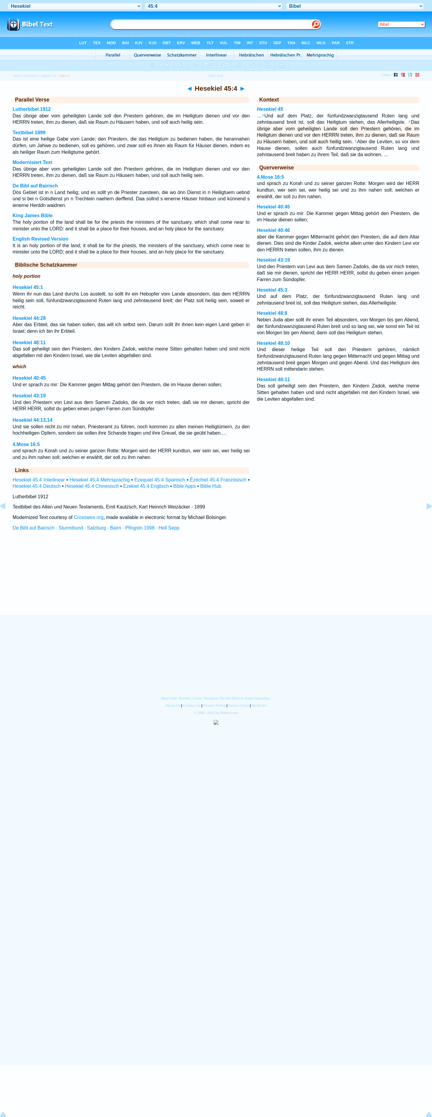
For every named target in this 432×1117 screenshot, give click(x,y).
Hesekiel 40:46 (273, 230)
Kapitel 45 (48, 75)
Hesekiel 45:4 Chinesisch (92, 486)
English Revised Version (40, 238)
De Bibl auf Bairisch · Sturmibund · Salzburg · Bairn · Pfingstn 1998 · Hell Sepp (96, 527)
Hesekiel (30, 75)
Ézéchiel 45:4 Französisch (218, 479)
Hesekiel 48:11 (29, 342)
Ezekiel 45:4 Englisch (146, 486)
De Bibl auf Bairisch (35, 185)
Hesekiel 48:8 (272, 313)
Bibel (16, 75)
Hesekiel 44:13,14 (32, 420)
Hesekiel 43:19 (29, 395)
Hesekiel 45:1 (28, 287)
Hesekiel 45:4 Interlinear (39, 479)
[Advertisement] (216, 578)
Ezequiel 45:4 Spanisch (159, 479)
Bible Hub (210, 486)
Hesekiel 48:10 (273, 343)
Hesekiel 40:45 (29, 378)
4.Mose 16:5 (26, 444)
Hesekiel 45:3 (272, 290)
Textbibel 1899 (29, 132)
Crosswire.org (89, 517)
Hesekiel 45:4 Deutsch (37, 486)
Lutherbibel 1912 (32, 109)
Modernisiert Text (32, 162)
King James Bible (32, 215)
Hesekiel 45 (270, 109)
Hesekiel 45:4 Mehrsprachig (100, 479)
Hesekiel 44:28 (29, 318)
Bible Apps (184, 486)
